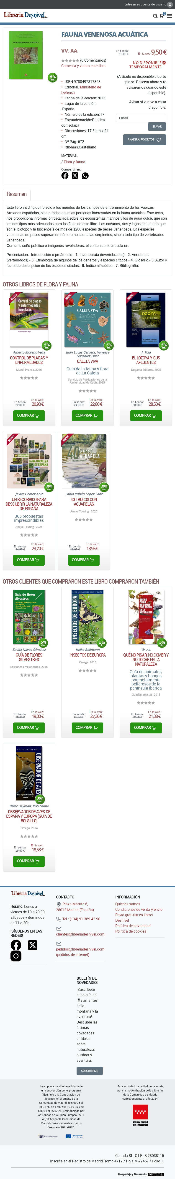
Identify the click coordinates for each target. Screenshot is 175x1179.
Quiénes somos (127, 903)
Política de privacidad (133, 925)
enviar (157, 126)
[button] (155, 15)
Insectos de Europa (87, 655)
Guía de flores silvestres (29, 657)
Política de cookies (130, 931)
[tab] (17, 195)
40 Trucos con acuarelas (84, 501)
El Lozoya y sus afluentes (146, 360)
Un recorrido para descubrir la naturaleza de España (29, 504)
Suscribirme (89, 1071)
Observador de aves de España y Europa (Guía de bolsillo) (29, 816)
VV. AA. (70, 50)
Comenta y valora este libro (83, 65)
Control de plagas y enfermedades (29, 360)
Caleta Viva (87, 361)
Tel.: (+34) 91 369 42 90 (78, 918)
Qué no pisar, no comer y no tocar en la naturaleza (145, 659)
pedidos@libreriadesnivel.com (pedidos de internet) (80, 949)
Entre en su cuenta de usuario (148, 4)
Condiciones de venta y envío (138, 909)
